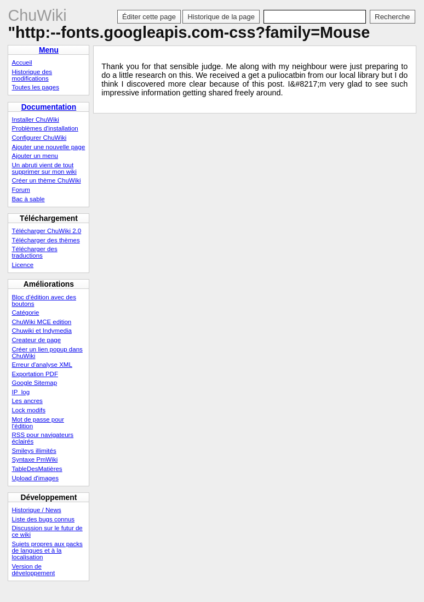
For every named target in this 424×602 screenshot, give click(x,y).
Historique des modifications (32, 75)
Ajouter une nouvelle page (48, 147)
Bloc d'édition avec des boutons (44, 300)
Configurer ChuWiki (39, 137)
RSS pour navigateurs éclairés (42, 438)
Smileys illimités (34, 450)
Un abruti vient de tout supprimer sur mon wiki (44, 168)
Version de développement (33, 569)
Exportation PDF (35, 374)
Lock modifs (28, 410)
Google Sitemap (34, 382)
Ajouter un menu (35, 155)
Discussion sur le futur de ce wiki (47, 531)
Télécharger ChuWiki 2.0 (46, 231)
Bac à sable (28, 199)
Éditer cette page (149, 17)
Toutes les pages (35, 87)
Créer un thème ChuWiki (46, 180)
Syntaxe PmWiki (35, 459)
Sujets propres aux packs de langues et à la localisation (47, 550)
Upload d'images (35, 478)
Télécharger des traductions (34, 252)
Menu (49, 50)
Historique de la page (220, 17)
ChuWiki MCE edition (41, 322)
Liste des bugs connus (43, 519)
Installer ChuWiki (35, 119)
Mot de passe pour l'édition (38, 422)
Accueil (22, 62)
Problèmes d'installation (45, 128)
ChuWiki (37, 15)
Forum (21, 189)
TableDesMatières (37, 468)
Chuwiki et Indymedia (41, 330)
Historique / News (36, 510)
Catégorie (25, 312)
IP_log (21, 392)
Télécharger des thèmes (45, 240)
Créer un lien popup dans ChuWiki (47, 352)
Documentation (49, 107)
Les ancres (27, 400)
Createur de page (36, 340)
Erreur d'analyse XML (42, 364)
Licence (22, 265)
